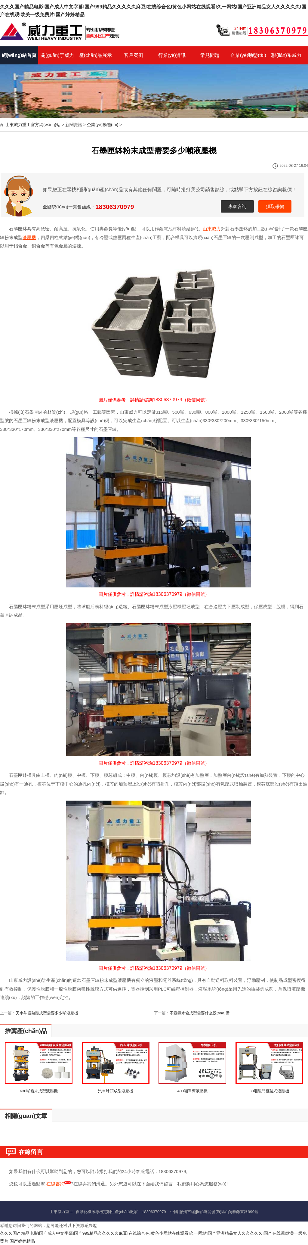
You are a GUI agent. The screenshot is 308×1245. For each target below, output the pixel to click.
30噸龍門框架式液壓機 (269, 1091)
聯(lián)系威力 (286, 55)
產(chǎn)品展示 (95, 55)
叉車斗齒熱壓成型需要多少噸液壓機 (47, 1013)
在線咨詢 (55, 1183)
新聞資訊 (73, 124)
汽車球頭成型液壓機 (115, 1091)
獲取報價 (275, 206)
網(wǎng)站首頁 (19, 55)
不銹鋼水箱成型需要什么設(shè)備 (199, 1013)
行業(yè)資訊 (172, 55)
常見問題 (210, 55)
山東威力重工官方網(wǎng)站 (32, 124)
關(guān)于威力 (57, 55)
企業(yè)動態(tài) (248, 55)
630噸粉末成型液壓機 (39, 1091)
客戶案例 (133, 55)
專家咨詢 (237, 206)
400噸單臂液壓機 (192, 1091)
